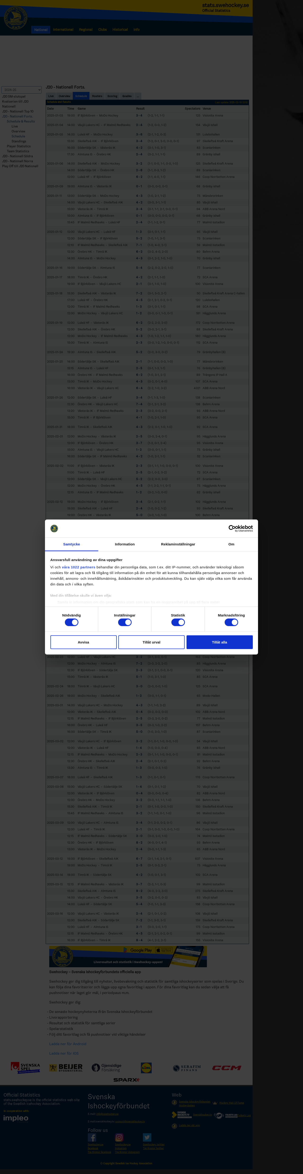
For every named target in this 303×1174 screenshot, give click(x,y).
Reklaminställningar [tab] (178, 544)
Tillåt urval (151, 642)
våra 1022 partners (79, 567)
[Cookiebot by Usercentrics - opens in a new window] (232, 528)
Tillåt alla (219, 642)
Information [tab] (125, 544)
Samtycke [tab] (71, 544)
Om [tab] (231, 544)
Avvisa (83, 642)
